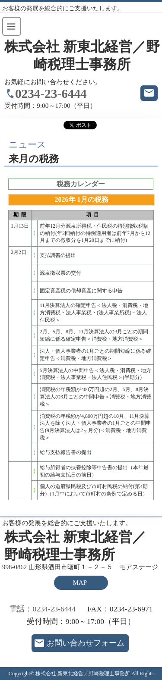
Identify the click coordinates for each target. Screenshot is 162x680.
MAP (80, 582)
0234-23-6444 (51, 93)
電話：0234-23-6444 (42, 609)
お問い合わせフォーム (85, 643)
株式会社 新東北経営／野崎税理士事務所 (82, 55)
